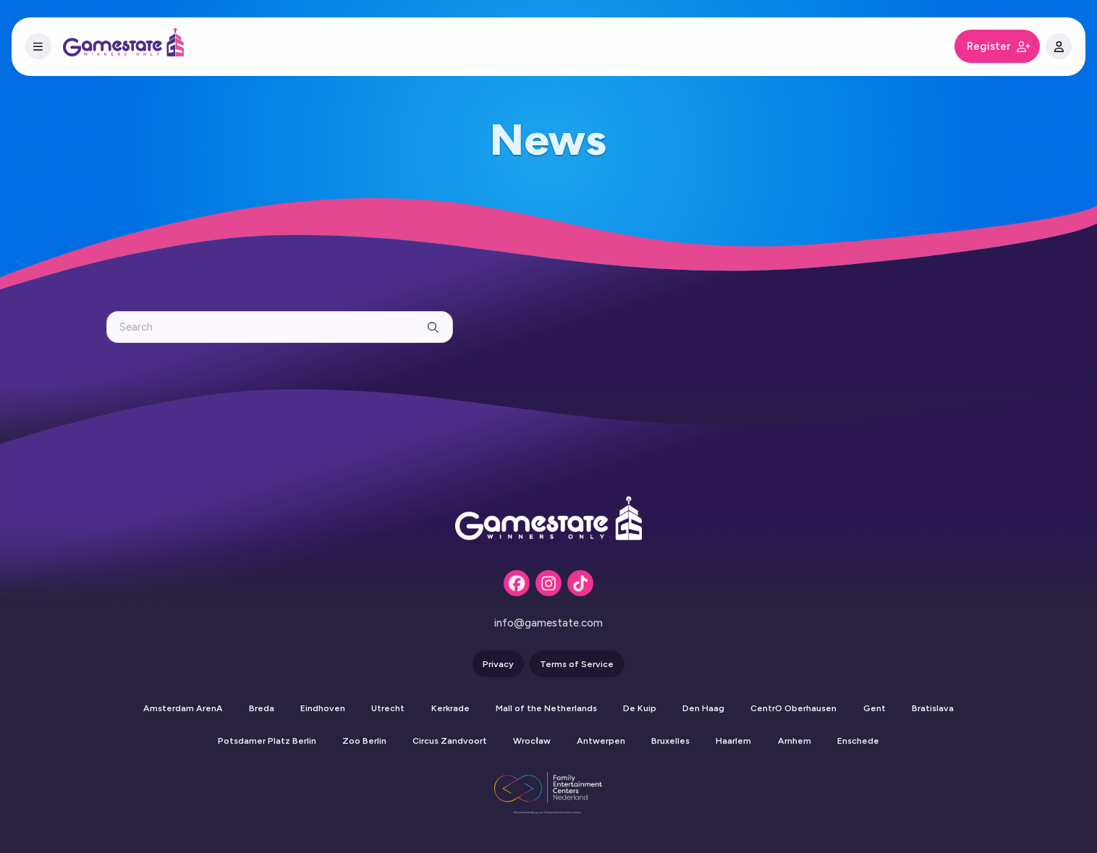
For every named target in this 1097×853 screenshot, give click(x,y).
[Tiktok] (580, 583)
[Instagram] (548, 583)
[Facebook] (517, 583)
